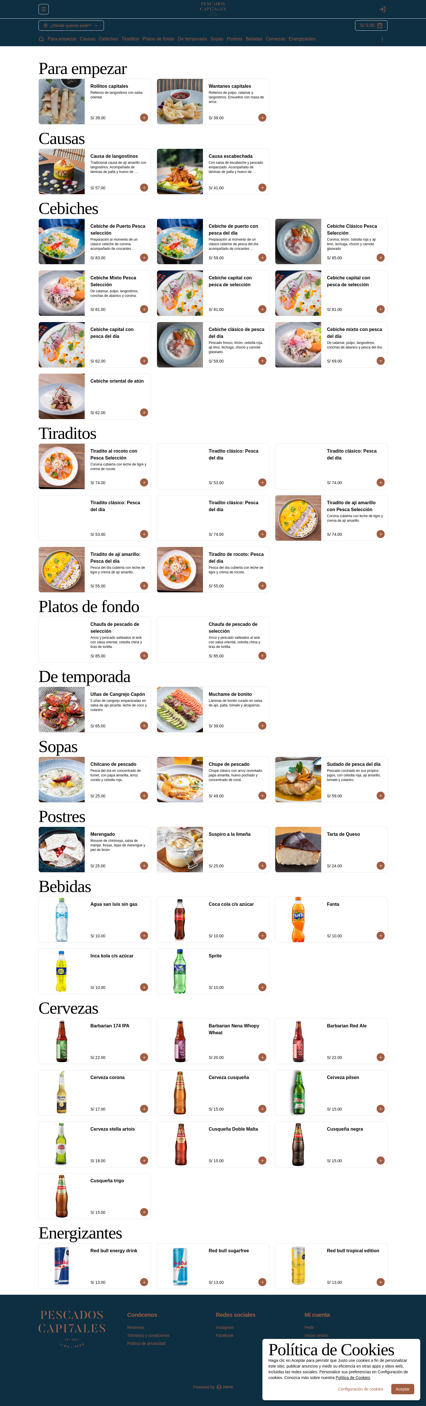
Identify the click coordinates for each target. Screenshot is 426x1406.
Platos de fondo (158, 38)
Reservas (135, 1327)
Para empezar (62, 38)
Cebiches (108, 38)
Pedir (309, 1327)
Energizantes (302, 38)
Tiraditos (130, 38)
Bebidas (254, 38)
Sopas (216, 38)
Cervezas (275, 38)
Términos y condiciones (148, 1335)
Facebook (224, 1335)
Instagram (225, 1327)
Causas (88, 38)
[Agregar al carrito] (144, 118)
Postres (234, 38)
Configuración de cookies (360, 1389)
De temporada (192, 38)
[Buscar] (41, 39)
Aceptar (403, 1389)
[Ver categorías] (382, 39)
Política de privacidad (146, 1343)
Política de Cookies (353, 1377)
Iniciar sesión (316, 1335)
